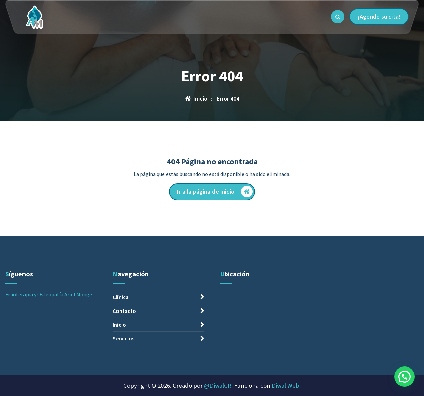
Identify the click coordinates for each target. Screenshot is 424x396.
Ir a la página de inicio (215, 191)
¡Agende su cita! (379, 16)
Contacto (124, 365)
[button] (404, 376)
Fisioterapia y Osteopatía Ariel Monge (48, 349)
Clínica (121, 352)
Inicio (119, 379)
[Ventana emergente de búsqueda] (337, 16)
